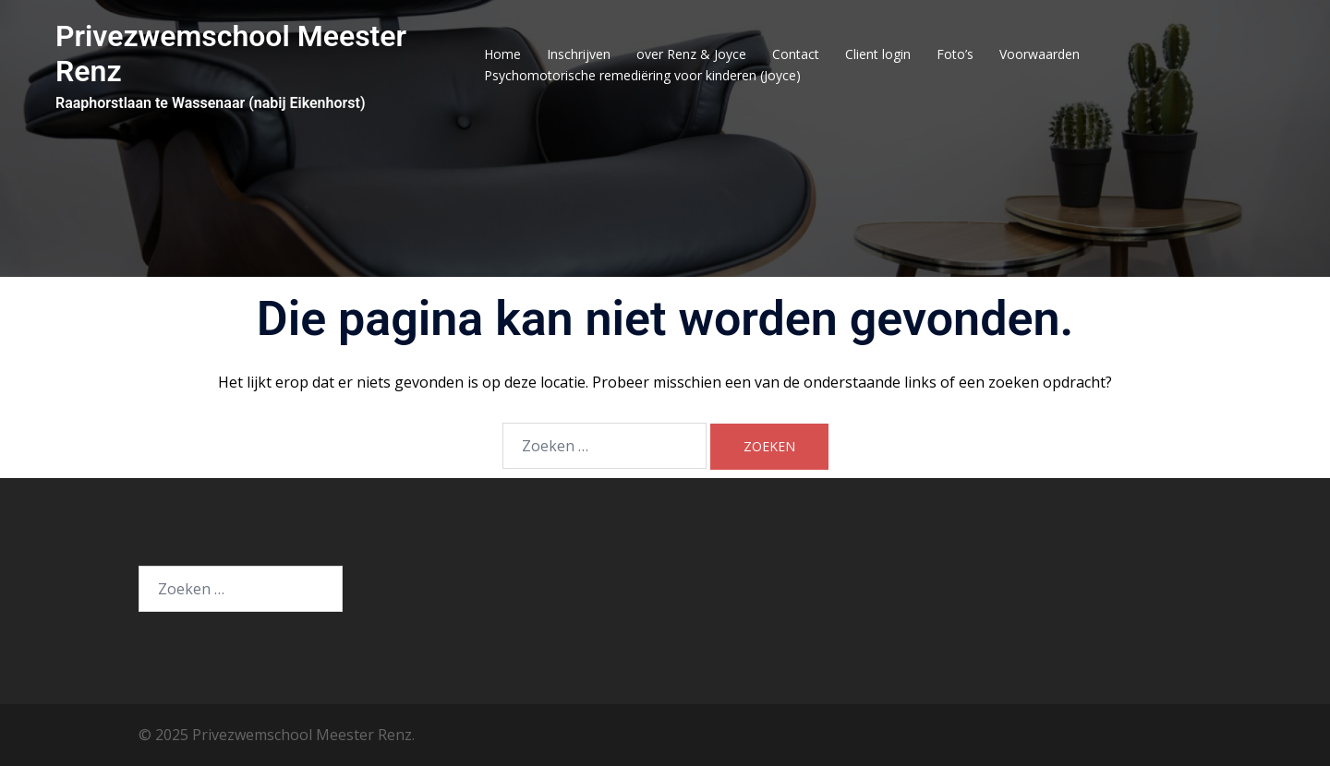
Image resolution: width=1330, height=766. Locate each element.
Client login (878, 54)
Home (502, 54)
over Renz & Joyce (691, 54)
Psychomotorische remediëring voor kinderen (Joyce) (642, 75)
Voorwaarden (1039, 54)
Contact (795, 54)
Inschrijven (579, 54)
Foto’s (955, 54)
